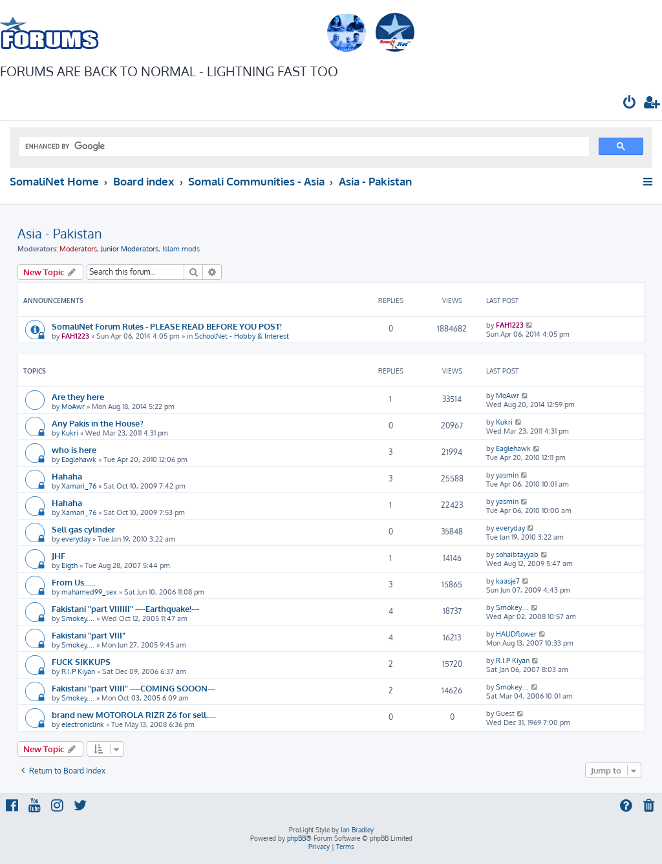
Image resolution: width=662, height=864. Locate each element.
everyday (76, 538)
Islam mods (181, 248)
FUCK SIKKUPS (81, 661)
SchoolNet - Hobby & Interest (242, 336)
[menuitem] (630, 103)
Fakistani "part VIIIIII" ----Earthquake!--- (125, 608)
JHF (58, 555)
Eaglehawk (78, 459)
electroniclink (82, 724)
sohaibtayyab (517, 554)
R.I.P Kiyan (78, 671)
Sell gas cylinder (83, 528)
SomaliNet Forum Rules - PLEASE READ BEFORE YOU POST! (167, 326)
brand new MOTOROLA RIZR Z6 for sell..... (134, 714)
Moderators (78, 248)
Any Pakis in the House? (98, 422)
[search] (303, 146)
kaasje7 (508, 580)
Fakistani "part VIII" (88, 634)
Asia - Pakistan (59, 233)
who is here (74, 449)
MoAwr (73, 406)
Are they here (78, 396)
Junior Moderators (129, 248)
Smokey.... (77, 618)
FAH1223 (75, 336)
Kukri (69, 432)
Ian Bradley (357, 830)
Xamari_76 (78, 485)
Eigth (69, 565)
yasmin (507, 474)
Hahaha (67, 475)
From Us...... (74, 581)
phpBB (296, 838)
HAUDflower (516, 633)
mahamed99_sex (89, 591)
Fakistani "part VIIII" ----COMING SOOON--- (133, 687)
